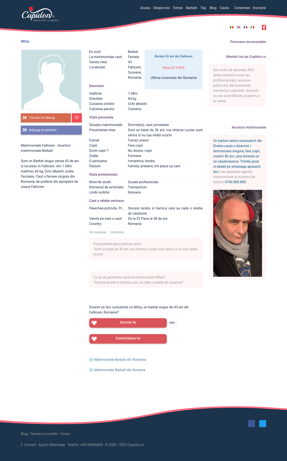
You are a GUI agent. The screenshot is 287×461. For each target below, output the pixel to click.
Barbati (191, 8)
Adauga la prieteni (42, 130)
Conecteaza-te (128, 338)
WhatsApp (57, 445)
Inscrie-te (128, 322)
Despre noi (161, 8)
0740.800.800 (235, 182)
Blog (213, 8)
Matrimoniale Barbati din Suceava (119, 370)
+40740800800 (91, 445)
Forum (65, 434)
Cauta (224, 8)
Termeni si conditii (44, 434)
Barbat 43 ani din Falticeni (173, 56)
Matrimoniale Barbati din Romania (120, 360)
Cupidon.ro (136, 445)
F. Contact (28, 445)
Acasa (145, 8)
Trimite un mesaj (42, 118)
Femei (178, 8)
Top (203, 8)
